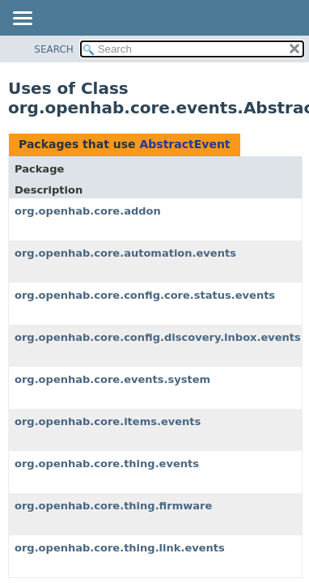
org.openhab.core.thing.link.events (120, 548)
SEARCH (54, 49)
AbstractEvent (184, 144)
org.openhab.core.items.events (108, 421)
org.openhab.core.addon (88, 211)
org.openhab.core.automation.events (125, 253)
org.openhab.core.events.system (112, 379)
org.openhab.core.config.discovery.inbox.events (158, 337)
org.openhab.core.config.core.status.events (145, 295)
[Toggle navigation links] (22, 19)
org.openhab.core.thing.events (107, 463)
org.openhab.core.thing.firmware (113, 506)
